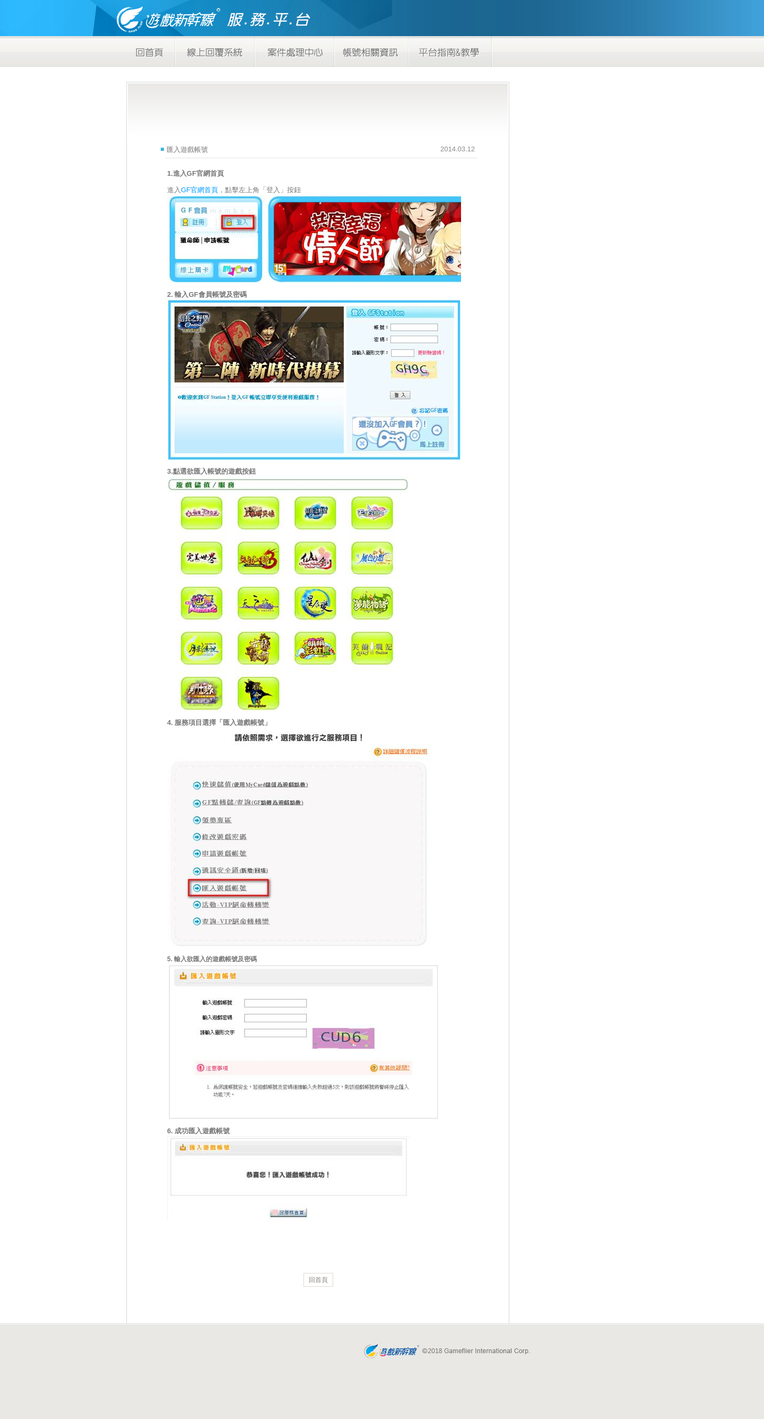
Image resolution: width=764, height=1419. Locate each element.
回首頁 (318, 1280)
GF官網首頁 (199, 190)
